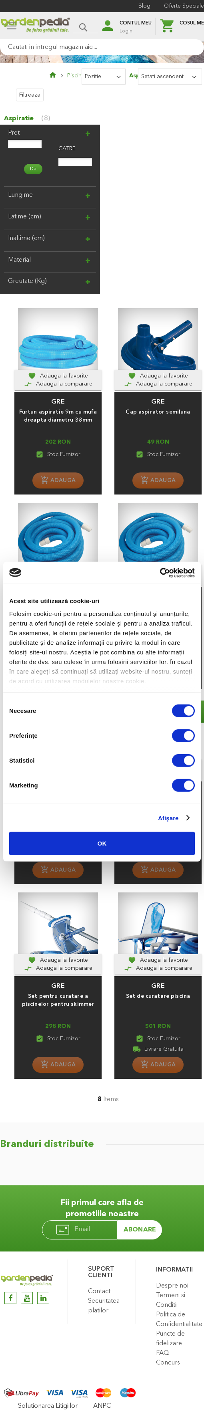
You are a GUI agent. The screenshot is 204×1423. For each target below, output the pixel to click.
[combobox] (102, 47)
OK (102, 843)
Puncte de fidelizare (170, 1339)
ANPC (102, 1406)
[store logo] (35, 27)
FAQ (162, 1353)
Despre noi (172, 1286)
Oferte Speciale (184, 6)
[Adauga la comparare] (58, 384)
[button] (58, 376)
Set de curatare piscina (158, 996)
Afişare (168, 817)
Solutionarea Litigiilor (48, 1406)
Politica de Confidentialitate (178, 1320)
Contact (99, 1291)
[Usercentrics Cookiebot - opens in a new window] (160, 572)
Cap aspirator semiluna (158, 412)
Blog (144, 6)
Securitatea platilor (104, 1306)
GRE (58, 401)
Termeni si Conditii (170, 1300)
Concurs (168, 1363)
